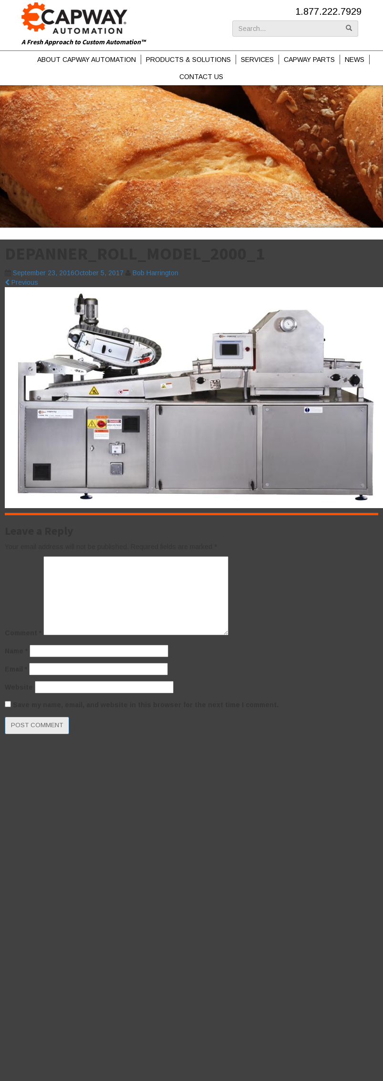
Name (16, 651)
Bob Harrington (155, 273)
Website (19, 687)
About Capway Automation (86, 59)
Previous (21, 282)
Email (16, 669)
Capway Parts (309, 59)
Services (257, 59)
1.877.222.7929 (328, 11)
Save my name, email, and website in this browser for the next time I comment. (146, 705)
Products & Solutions (188, 59)
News (354, 59)
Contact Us (201, 76)
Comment (23, 633)
